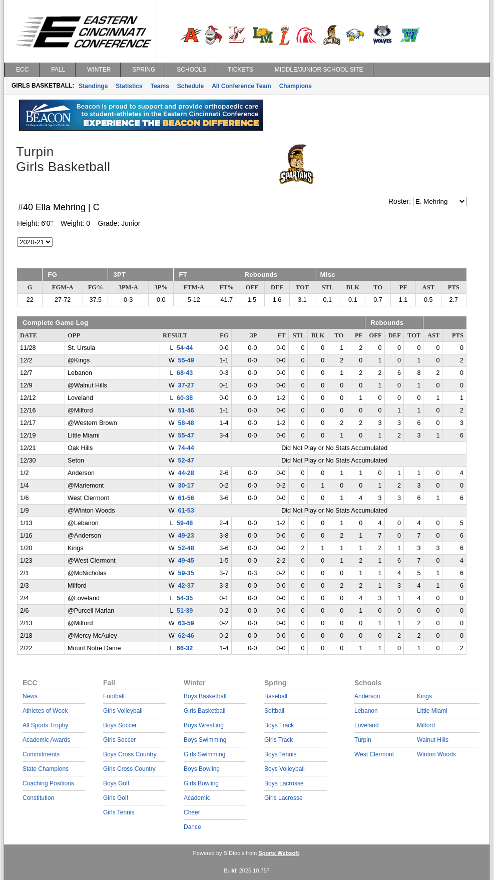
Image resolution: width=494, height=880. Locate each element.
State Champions (46, 768)
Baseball (275, 696)
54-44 (185, 347)
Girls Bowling (201, 783)
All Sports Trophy (45, 725)
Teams (160, 86)
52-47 (186, 460)
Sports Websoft (278, 853)
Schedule (190, 86)
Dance (192, 826)
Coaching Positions (48, 783)
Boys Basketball (205, 696)
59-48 (185, 523)
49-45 (186, 560)
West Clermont (374, 754)
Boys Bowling (202, 768)
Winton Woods (436, 754)
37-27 (186, 385)
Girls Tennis (118, 812)
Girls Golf (115, 797)
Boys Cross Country (130, 754)
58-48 (186, 422)
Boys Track (279, 725)
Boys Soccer (120, 725)
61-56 (186, 498)
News (30, 696)
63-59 (186, 623)
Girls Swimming (204, 754)
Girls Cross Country (129, 768)
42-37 (186, 585)
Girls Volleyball (123, 710)
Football (114, 696)
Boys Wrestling (204, 725)
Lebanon (366, 710)
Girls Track (278, 739)
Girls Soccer (119, 739)
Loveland (366, 725)
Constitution (38, 797)
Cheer (192, 812)
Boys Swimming (205, 739)
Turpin (362, 739)
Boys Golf (116, 783)
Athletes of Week (45, 710)
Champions (295, 86)
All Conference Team (241, 86)
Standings (93, 86)
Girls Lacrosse (283, 797)
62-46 (186, 635)
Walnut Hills (432, 739)
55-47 (186, 435)
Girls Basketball (204, 710)
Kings (424, 696)
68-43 (185, 372)
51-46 (186, 410)
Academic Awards (46, 739)
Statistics (129, 86)
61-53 (186, 510)
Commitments (41, 754)
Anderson (367, 696)
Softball (274, 710)
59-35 (186, 573)
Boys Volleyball (284, 768)
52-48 (186, 548)
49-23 (186, 535)
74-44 (186, 448)
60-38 (185, 397)
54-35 (185, 598)
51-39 (185, 610)
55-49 (186, 360)
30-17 (186, 485)
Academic (197, 797)
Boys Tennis (280, 754)
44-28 (186, 473)
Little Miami (432, 710)
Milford (426, 725)
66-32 (185, 648)
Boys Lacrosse (284, 783)
